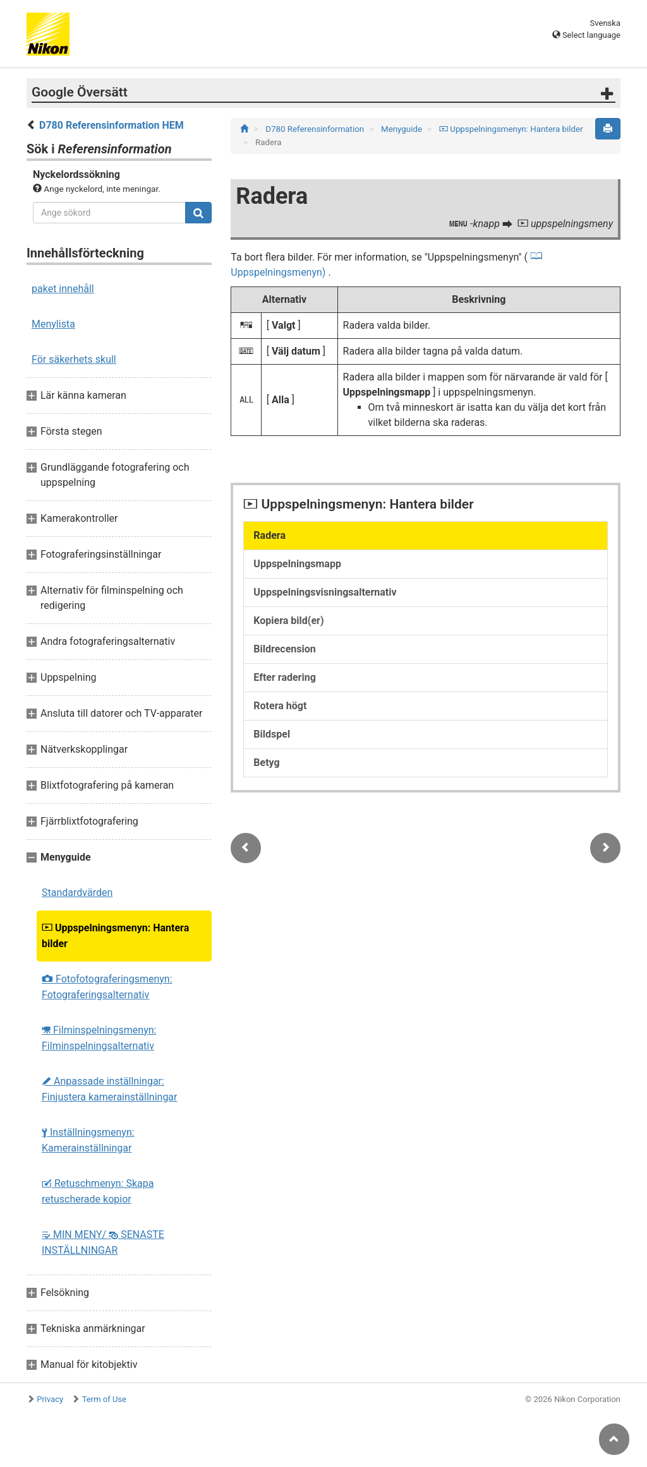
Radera (269, 535)
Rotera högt (279, 706)
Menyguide (402, 129)
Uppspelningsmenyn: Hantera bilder (115, 936)
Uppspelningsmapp (297, 564)
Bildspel (271, 734)
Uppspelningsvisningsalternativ (324, 592)
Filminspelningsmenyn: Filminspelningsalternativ (99, 1038)
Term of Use (104, 1399)
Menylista (53, 324)
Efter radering (284, 677)
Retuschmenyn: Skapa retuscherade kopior (98, 1191)
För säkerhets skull (74, 359)
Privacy (50, 1399)
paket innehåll (63, 289)
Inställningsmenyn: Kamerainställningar (88, 1140)
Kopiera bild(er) (288, 621)
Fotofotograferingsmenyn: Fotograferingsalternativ (107, 987)
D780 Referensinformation (315, 129)
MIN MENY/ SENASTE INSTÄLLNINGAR (103, 1242)
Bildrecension (284, 649)
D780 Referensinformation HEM (111, 125)
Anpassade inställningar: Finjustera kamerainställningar (110, 1089)
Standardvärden (77, 892)
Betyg (266, 763)
